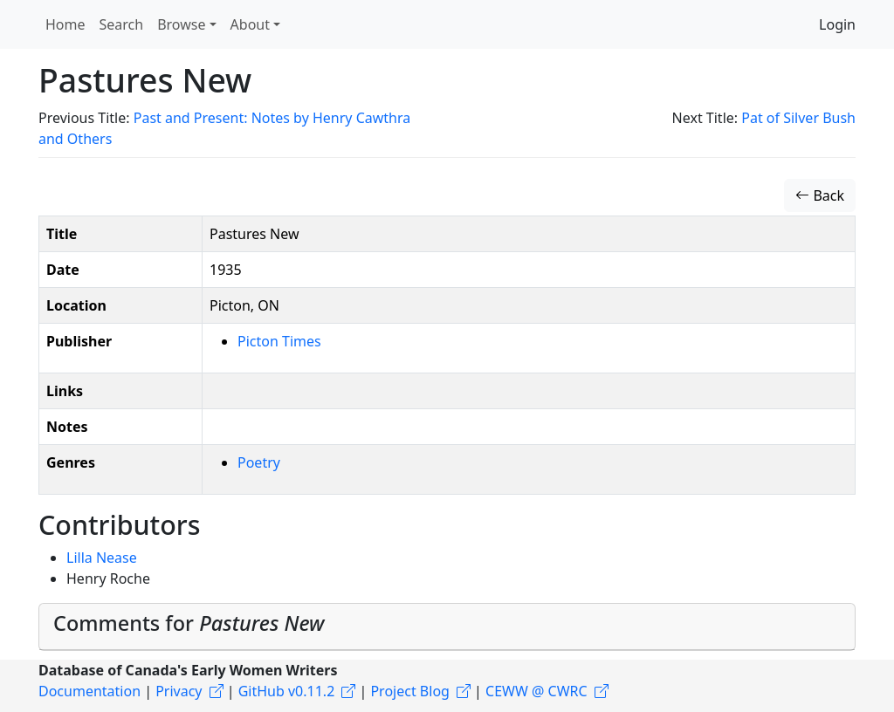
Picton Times (279, 341)
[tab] (447, 627)
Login (837, 24)
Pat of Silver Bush (798, 117)
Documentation (89, 691)
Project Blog (409, 691)
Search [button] (122, 24)
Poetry (258, 462)
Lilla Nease (101, 557)
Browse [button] (181, 24)
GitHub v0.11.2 (286, 691)
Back (819, 195)
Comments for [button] (188, 623)
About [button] (250, 24)
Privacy (178, 691)
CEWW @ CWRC (536, 691)
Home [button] (65, 24)
